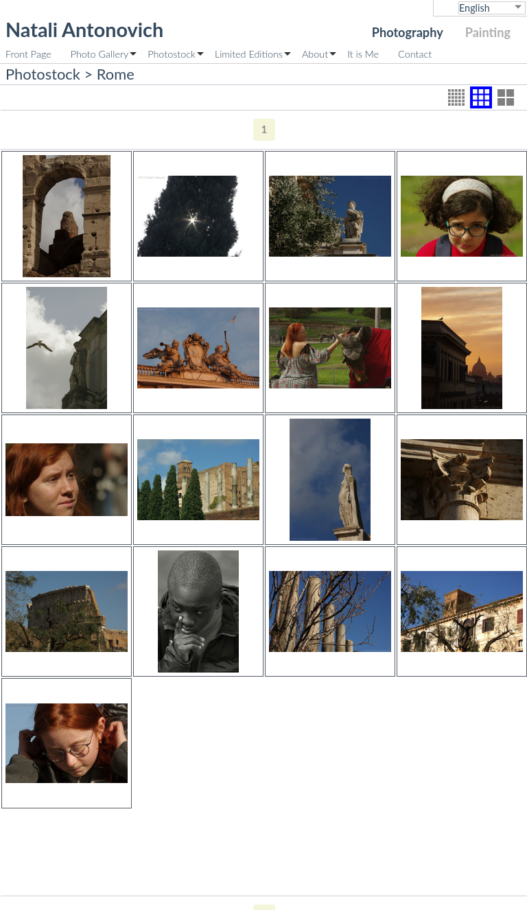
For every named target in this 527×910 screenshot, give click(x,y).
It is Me (363, 54)
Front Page (28, 54)
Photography (407, 32)
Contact (415, 54)
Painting (488, 32)
